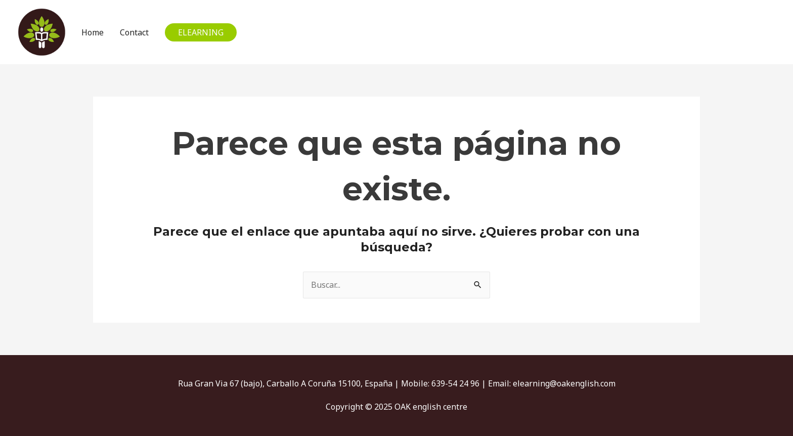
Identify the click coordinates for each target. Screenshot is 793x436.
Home (92, 32)
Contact (134, 32)
